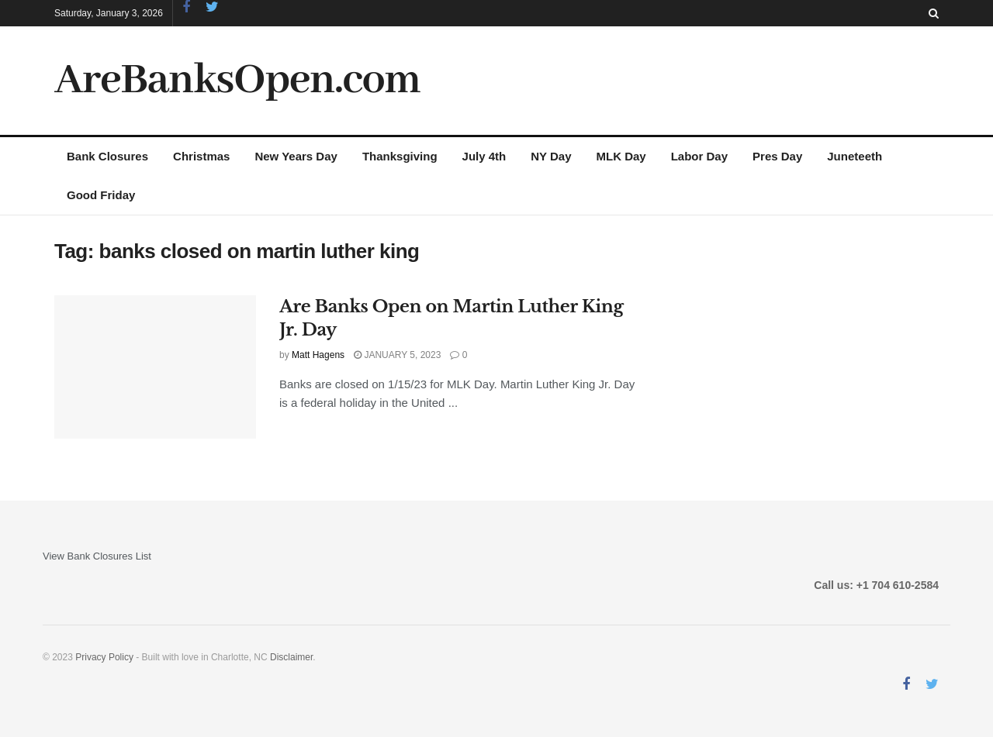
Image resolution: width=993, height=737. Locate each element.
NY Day (551, 156)
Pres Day (777, 156)
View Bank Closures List (97, 556)
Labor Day (699, 156)
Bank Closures (107, 156)
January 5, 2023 (397, 355)
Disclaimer (291, 657)
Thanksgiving (400, 156)
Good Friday (101, 194)
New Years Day (295, 156)
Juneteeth (854, 156)
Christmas (201, 156)
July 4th (484, 156)
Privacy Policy (104, 657)
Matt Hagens (318, 355)
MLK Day (621, 156)
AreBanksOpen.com (237, 80)
